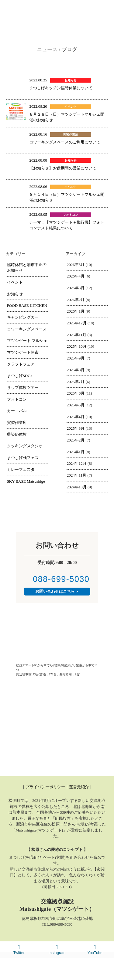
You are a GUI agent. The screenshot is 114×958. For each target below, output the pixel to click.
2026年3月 (76, 288)
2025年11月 (77, 335)
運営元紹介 (79, 787)
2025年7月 (76, 381)
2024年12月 (77, 463)
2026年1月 (76, 311)
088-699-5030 (57, 579)
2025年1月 (76, 452)
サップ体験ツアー (23, 387)
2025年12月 (77, 323)
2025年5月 (76, 405)
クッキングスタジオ (25, 446)
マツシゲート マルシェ (27, 340)
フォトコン (17, 399)
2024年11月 (77, 475)
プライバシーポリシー (45, 787)
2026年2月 (76, 299)
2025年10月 (77, 346)
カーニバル (17, 410)
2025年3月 (76, 428)
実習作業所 (17, 422)
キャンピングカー (23, 317)
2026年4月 (76, 276)
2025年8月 (76, 370)
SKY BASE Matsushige (26, 481)
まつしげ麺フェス (23, 457)
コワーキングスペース (27, 329)
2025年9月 (76, 358)
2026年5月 (76, 264)
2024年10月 (77, 487)
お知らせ (15, 294)
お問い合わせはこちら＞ (57, 591)
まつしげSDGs (19, 375)
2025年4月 (76, 417)
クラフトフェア (21, 364)
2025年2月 (76, 440)
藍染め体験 (17, 434)
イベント (15, 282)
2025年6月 (76, 393)
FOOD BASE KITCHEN (27, 305)
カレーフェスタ (21, 469)
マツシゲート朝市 (23, 352)
